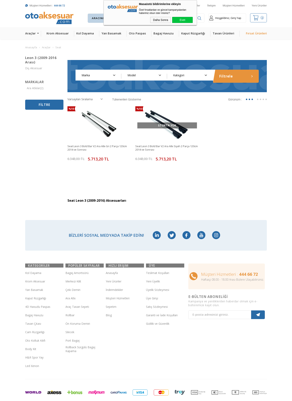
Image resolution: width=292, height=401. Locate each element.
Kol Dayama (85, 33)
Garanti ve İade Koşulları (162, 300)
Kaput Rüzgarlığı (193, 33)
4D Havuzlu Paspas (37, 292)
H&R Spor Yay (34, 343)
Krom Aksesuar (58, 33)
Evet (182, 20)
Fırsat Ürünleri (256, 33)
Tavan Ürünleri (223, 33)
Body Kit (30, 334)
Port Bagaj (72, 326)
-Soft (125, 396)
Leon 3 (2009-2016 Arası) (41, 60)
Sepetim (111, 292)
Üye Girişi (152, 283)
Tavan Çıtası (33, 309)
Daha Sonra (160, 20)
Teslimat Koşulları (157, 258)
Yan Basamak (111, 33)
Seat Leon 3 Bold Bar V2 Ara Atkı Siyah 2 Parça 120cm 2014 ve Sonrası (166, 148)
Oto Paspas (137, 33)
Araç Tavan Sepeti (77, 292)
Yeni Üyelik (153, 267)
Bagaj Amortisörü (77, 258)
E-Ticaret (134, 396)
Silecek (69, 317)
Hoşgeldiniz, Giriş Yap (225, 18)
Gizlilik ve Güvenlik (157, 309)
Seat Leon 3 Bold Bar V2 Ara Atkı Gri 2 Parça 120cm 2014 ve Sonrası (96, 148)
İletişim (211, 5)
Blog (109, 300)
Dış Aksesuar (33, 68)
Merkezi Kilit (73, 267)
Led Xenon (32, 351)
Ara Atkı (70, 283)
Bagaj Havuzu (163, 33)
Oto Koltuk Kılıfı (35, 326)
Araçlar (30, 33)
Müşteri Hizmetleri (234, 5)
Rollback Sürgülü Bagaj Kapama (80, 334)
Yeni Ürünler (259, 5)
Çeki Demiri (72, 275)
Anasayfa (112, 258)
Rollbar (70, 300)
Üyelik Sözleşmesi (157, 275)
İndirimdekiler (114, 275)
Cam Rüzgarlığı (35, 317)
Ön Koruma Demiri (77, 309)
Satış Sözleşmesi (157, 292)
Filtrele (236, 76)
